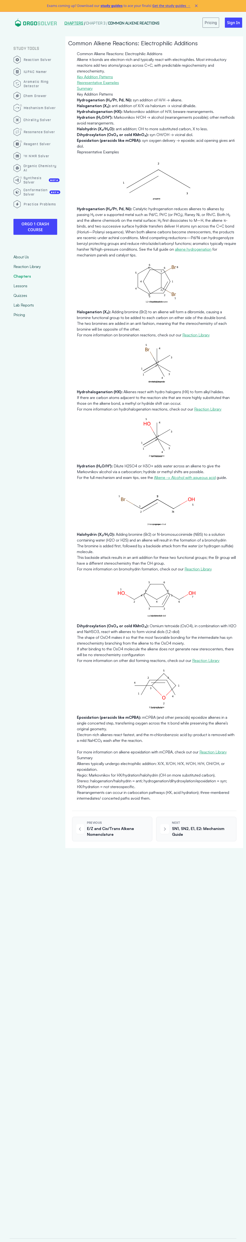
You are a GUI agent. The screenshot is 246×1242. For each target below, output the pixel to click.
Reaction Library (27, 266)
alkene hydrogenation (193, 249)
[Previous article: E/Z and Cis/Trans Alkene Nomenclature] (112, 829)
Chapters (22, 276)
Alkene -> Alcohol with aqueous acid (185, 477)
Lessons (20, 285)
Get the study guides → (171, 5)
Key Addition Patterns (95, 76)
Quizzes (20, 295)
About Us (21, 257)
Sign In (233, 22)
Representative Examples (98, 82)
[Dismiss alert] (196, 6)
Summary (85, 88)
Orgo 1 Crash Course (35, 226)
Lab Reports (23, 305)
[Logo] (36, 22)
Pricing (19, 314)
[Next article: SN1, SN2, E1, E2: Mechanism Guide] (196, 829)
